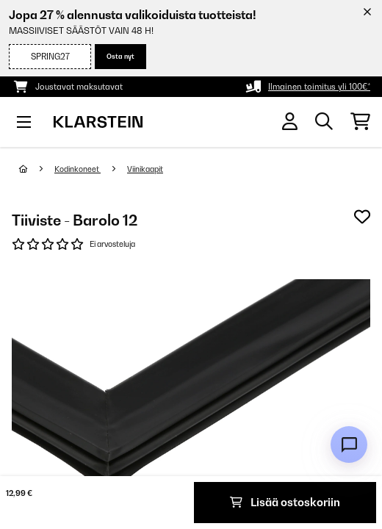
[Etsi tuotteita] (324, 122)
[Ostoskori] (360, 122)
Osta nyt (120, 56)
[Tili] (290, 121)
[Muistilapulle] (362, 217)
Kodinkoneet (77, 169)
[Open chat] (349, 444)
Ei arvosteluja (112, 244)
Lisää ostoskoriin (285, 502)
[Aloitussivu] (36, 169)
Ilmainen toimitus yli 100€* (319, 87)
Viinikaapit (145, 169)
